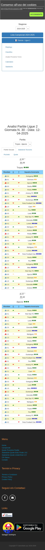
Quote (16, 154)
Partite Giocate (9, 150)
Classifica (9, 52)
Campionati (6, 448)
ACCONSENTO (36, 14)
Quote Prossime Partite (10, 450)
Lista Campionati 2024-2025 (22, 35)
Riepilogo (9, 47)
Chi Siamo (6, 457)
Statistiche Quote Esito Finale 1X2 (14, 453)
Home (4, 445)
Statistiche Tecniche (25, 150)
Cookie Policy (7, 479)
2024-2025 (21, 29)
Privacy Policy (7, 477)
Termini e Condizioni (9, 475)
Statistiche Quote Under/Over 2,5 (14, 455)
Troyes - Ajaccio (21, 144)
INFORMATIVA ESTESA (32, 8)
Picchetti (7, 154)
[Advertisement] (22, 99)
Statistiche (9, 67)
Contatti (5, 460)
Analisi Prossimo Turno (13, 57)
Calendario (9, 62)
